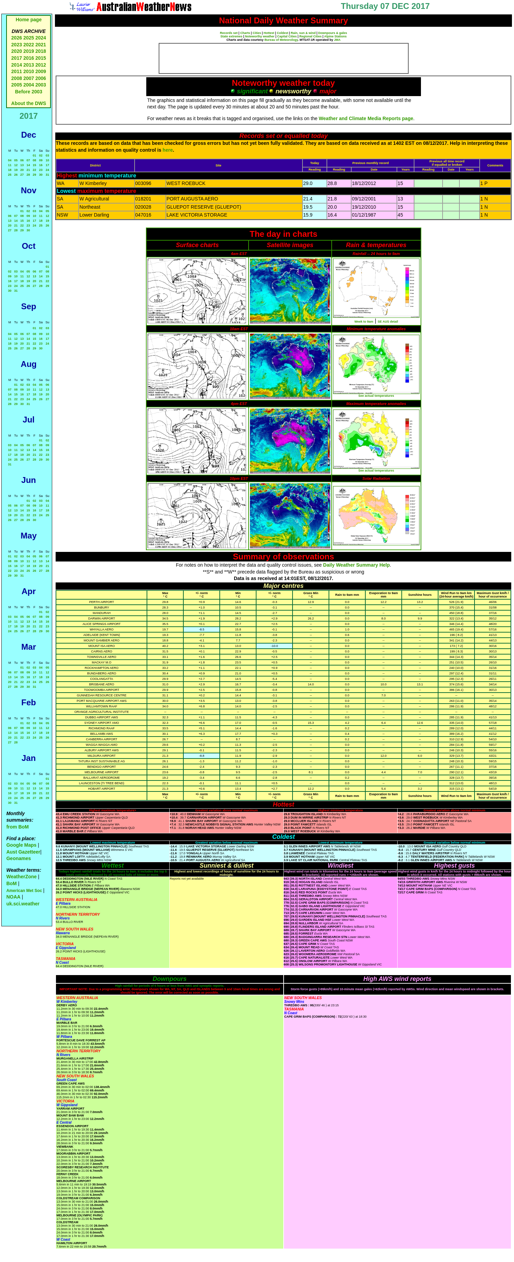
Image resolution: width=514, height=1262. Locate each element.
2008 (16, 78)
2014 (16, 65)
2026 (16, 37)
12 (16, 165)
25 (9, 174)
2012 (40, 65)
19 (16, 170)
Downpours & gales (332, 33)
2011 (16, 71)
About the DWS (28, 103)
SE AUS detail (388, 321)
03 (47, 155)
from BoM (17, 827)
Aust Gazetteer (23, 852)
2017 (16, 58)
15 (34, 165)
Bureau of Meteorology (281, 40)
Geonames (18, 858)
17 (47, 165)
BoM (11, 883)
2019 (28, 51)
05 (16, 160)
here (168, 150)
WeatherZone (21, 876)
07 (28, 160)
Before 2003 (28, 91)
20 (22, 170)
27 (22, 174)
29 (34, 174)
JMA (337, 40)
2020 (16, 51)
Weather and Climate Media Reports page (366, 118)
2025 (28, 37)
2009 (40, 71)
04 (9, 160)
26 (16, 174)
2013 (28, 65)
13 (22, 165)
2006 (40, 78)
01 (34, 155)
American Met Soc (24, 890)
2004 (29, 85)
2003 (40, 85)
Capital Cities (287, 36)
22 (34, 170)
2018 (40, 51)
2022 (28, 44)
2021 (40, 44)
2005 (16, 85)
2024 (40, 37)
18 (9, 170)
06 (22, 160)
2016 (28, 58)
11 (9, 165)
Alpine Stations (335, 36)
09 (41, 160)
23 (41, 170)
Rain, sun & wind (303, 33)
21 (28, 170)
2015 (40, 58)
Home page (29, 19)
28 (28, 174)
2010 (28, 71)
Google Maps (21, 845)
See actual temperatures (376, 395)
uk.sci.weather (22, 903)
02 (41, 155)
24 (47, 170)
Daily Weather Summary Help (356, 565)
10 (47, 160)
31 (47, 174)
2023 (16, 44)
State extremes (231, 36)
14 (28, 165)
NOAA (13, 897)
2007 (28, 78)
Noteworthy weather (260, 36)
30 (41, 174)
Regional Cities (310, 36)
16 (41, 165)
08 (34, 160)
